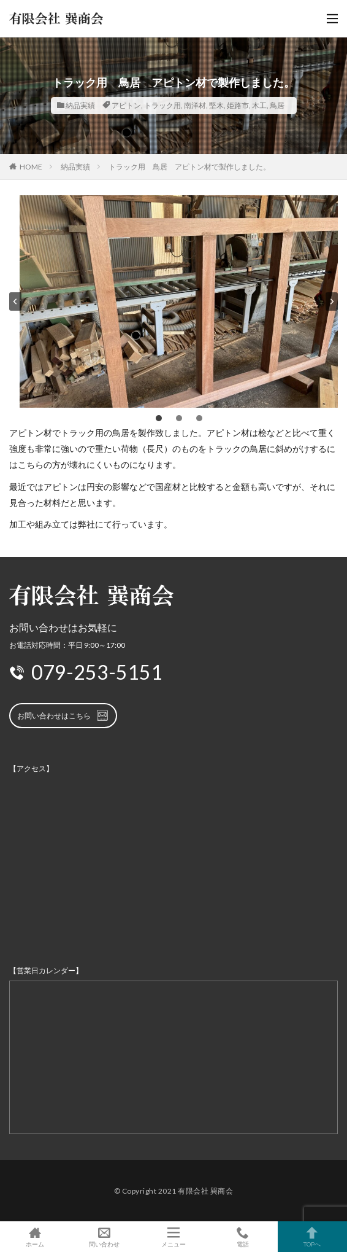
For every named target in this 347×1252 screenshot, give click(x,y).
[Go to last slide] (15, 301)
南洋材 (195, 105)
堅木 (216, 105)
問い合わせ (104, 1236)
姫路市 (238, 105)
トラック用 (162, 105)
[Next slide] (332, 301)
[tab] (159, 418)
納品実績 (80, 105)
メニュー (173, 1236)
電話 (243, 1236)
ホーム (34, 1236)
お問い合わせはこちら (63, 715)
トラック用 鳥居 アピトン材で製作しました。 (189, 166)
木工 (259, 105)
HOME (31, 166)
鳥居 (277, 105)
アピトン (126, 105)
